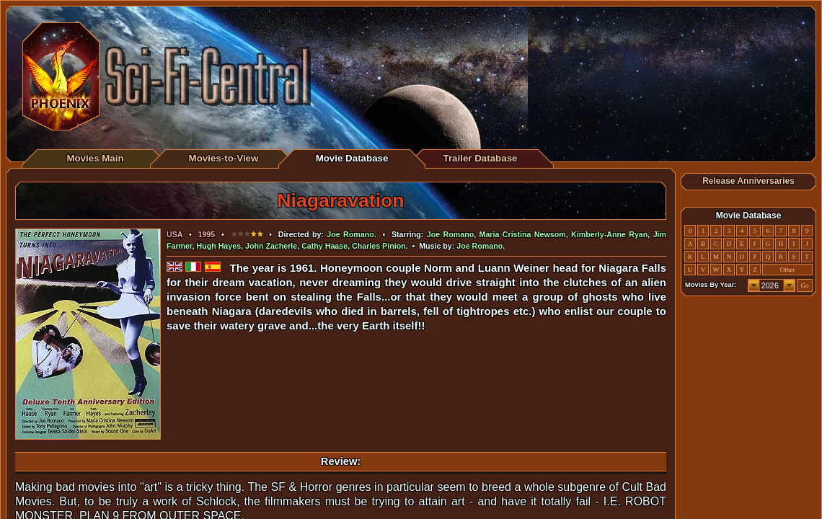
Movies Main (94, 158)
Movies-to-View (224, 158)
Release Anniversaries (748, 181)
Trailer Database (480, 158)
